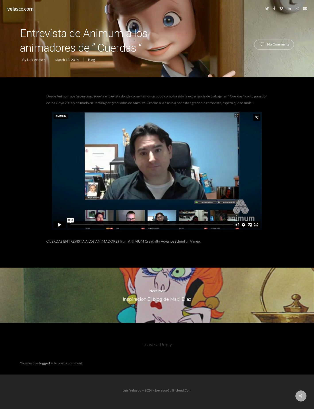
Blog (91, 59)
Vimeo (195, 241)
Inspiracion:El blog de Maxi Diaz (157, 295)
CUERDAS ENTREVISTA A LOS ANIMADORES (82, 241)
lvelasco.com (19, 8)
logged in (46, 363)
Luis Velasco (36, 59)
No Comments (274, 44)
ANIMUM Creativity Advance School (156, 241)
